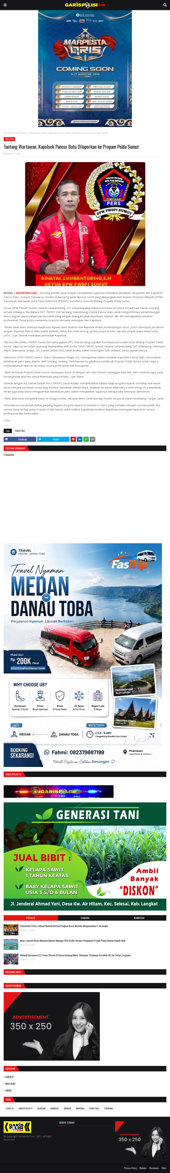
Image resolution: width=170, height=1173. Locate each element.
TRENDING (108, 1108)
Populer (30, 918)
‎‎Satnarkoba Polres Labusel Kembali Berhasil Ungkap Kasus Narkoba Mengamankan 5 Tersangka (64, 926)
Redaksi (143, 1168)
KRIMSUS (55, 1108)
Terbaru (85, 918)
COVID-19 (10, 1108)
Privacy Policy (130, 1168)
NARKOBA (80, 1108)
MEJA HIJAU (10, 1083)
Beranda (8, 132)
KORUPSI (9, 1077)
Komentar (139, 918)
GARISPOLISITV (25, 1108)
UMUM (8, 1090)
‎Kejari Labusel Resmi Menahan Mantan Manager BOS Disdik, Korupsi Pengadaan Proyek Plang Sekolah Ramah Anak (72, 940)
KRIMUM (67, 1108)
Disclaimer (154, 1168)
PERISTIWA (20, 132)
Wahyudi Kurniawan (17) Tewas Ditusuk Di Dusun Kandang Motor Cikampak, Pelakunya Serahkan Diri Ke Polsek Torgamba (75, 955)
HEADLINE (41, 1108)
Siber (164, 1168)
